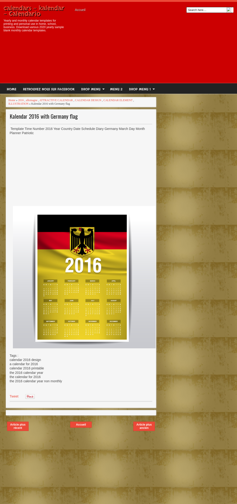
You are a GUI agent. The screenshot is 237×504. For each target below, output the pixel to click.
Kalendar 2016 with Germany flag (44, 116)
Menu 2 (116, 89)
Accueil (80, 10)
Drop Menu (90, 89)
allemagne (31, 100)
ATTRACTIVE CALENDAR (56, 100)
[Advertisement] (153, 47)
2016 (21, 100)
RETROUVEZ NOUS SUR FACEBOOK (49, 89)
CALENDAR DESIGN (88, 100)
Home (11, 89)
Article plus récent (17, 426)
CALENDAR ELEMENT (118, 100)
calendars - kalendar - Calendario (34, 11)
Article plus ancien (144, 426)
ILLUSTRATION (18, 103)
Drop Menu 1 (140, 89)
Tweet (14, 396)
